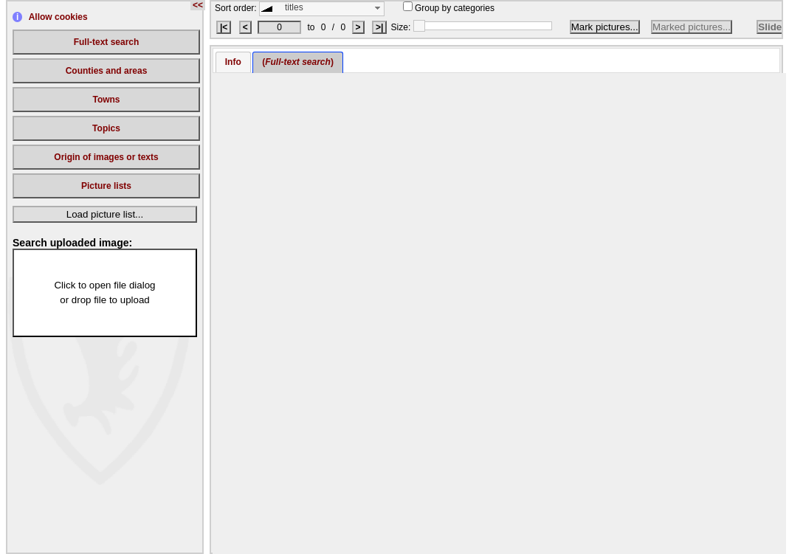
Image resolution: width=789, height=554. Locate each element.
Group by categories (449, 8)
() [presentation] (298, 62)
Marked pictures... (691, 26)
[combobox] (322, 8)
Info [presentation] (233, 62)
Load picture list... (104, 214)
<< (198, 5)
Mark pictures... (604, 26)
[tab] (233, 62)
